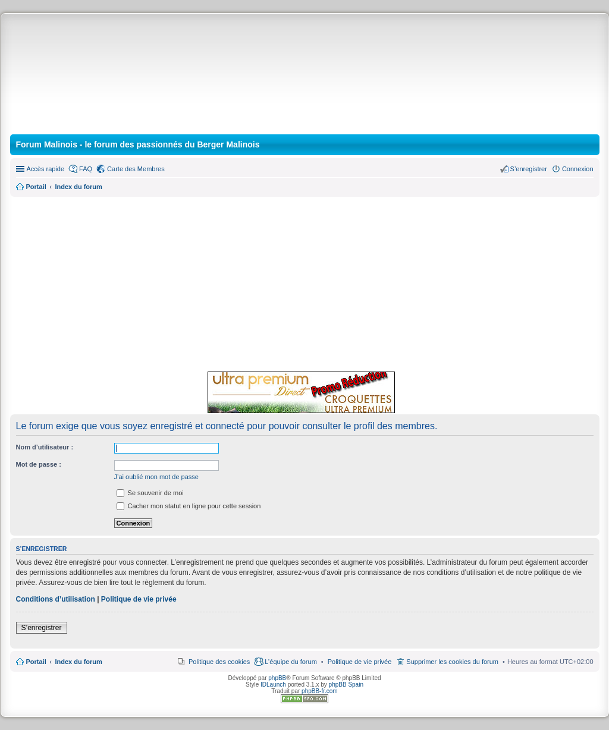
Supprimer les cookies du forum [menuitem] (452, 661)
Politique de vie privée (139, 599)
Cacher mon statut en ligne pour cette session (189, 505)
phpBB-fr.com (320, 691)
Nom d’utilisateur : (45, 447)
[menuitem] (360, 661)
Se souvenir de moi (150, 492)
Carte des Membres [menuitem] (136, 168)
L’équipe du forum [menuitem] (290, 661)
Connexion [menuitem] (578, 168)
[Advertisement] (304, 282)
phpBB (277, 678)
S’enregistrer (41, 628)
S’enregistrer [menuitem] (528, 168)
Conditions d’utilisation (55, 599)
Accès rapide (46, 168)
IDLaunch (273, 684)
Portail (36, 186)
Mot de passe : (38, 464)
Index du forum (78, 661)
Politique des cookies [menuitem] (219, 661)
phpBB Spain (346, 684)
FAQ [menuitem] (85, 168)
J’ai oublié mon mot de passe (156, 476)
